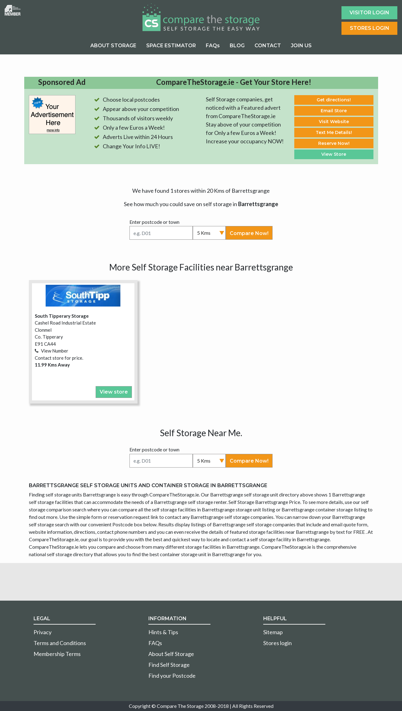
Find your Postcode (172, 675)
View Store (333, 154)
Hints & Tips (163, 632)
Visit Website (334, 121)
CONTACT (268, 45)
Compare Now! (249, 233)
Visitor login (369, 13)
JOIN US (301, 45)
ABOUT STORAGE (113, 45)
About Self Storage (171, 653)
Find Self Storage (169, 664)
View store (114, 392)
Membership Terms (57, 653)
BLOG (237, 45)
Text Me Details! (334, 132)
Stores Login (369, 28)
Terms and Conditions (60, 642)
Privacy (43, 632)
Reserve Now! (334, 143)
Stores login (277, 642)
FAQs (213, 45)
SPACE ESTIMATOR (171, 45)
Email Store (334, 110)
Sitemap (273, 632)
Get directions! (334, 100)
